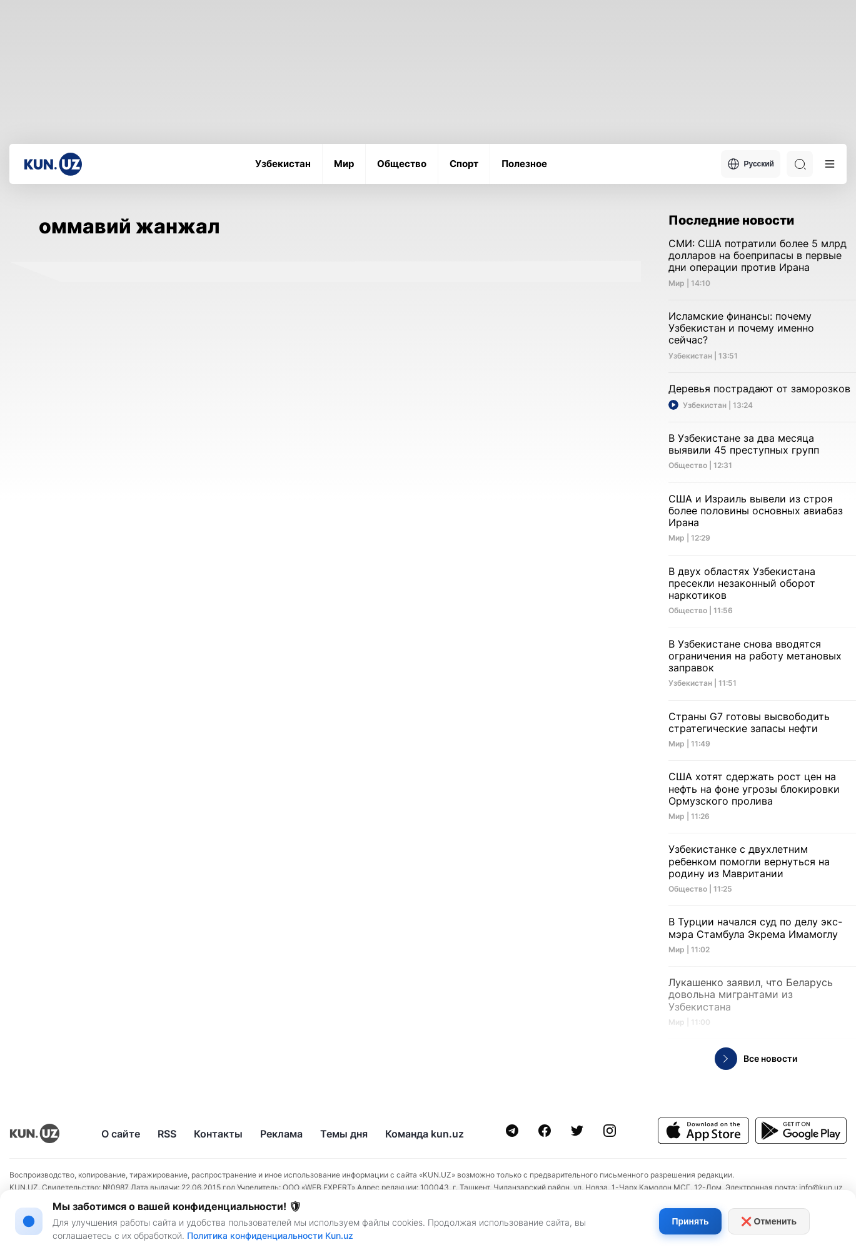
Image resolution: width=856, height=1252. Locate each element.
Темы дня (344, 1133)
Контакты (218, 1133)
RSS (167, 1133)
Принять (690, 1221)
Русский (751, 164)
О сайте (120, 1133)
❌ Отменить (769, 1221)
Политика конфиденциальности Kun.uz (270, 1235)
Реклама (281, 1133)
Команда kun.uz (424, 1133)
